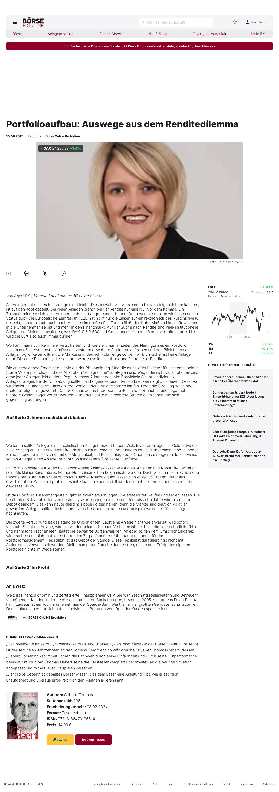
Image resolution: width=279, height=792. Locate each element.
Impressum (247, 784)
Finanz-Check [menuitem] (111, 34)
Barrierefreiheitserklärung (107, 784)
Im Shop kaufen (93, 739)
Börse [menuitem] (17, 34)
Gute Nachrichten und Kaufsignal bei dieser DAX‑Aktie (239, 418)
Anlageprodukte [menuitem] (60, 34)
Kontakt (227, 784)
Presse (170, 784)
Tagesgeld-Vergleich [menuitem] (209, 33)
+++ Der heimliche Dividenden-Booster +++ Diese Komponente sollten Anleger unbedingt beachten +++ (139, 46)
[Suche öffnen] (176, 22)
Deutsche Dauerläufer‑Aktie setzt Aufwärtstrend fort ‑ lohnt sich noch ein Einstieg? (239, 456)
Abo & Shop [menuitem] (157, 33)
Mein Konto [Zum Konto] (256, 22)
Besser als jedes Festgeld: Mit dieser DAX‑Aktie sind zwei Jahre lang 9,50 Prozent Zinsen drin (239, 436)
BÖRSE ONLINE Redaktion (47, 617)
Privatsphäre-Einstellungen (198, 784)
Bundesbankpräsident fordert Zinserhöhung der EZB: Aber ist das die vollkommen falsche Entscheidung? (239, 399)
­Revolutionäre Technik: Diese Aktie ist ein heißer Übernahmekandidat (240, 379)
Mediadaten (268, 784)
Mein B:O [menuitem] (258, 33)
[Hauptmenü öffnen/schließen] (14, 22)
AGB (155, 784)
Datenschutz (137, 784)
